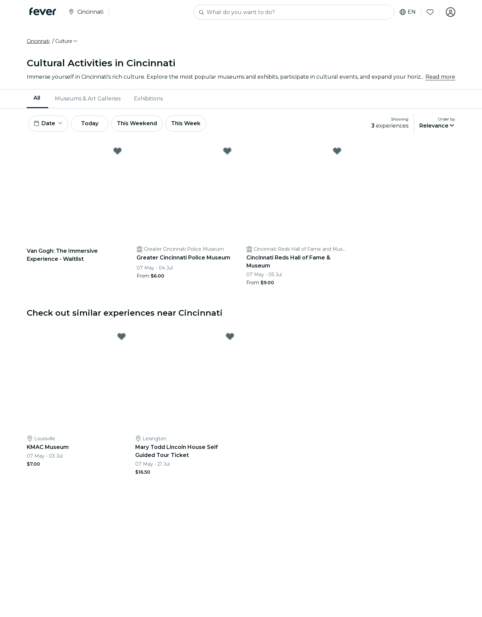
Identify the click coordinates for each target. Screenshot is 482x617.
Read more (440, 77)
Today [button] (89, 123)
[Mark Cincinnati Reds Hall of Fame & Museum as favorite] (337, 151)
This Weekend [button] (137, 123)
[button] (66, 41)
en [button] (408, 12)
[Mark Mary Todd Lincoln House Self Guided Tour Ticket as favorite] (230, 336)
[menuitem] (37, 98)
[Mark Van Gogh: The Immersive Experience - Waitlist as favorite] (117, 151)
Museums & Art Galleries (87, 98)
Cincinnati (38, 41)
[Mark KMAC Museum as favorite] (121, 336)
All (36, 98)
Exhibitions (148, 98)
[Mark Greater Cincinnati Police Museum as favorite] (227, 151)
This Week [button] (185, 123)
